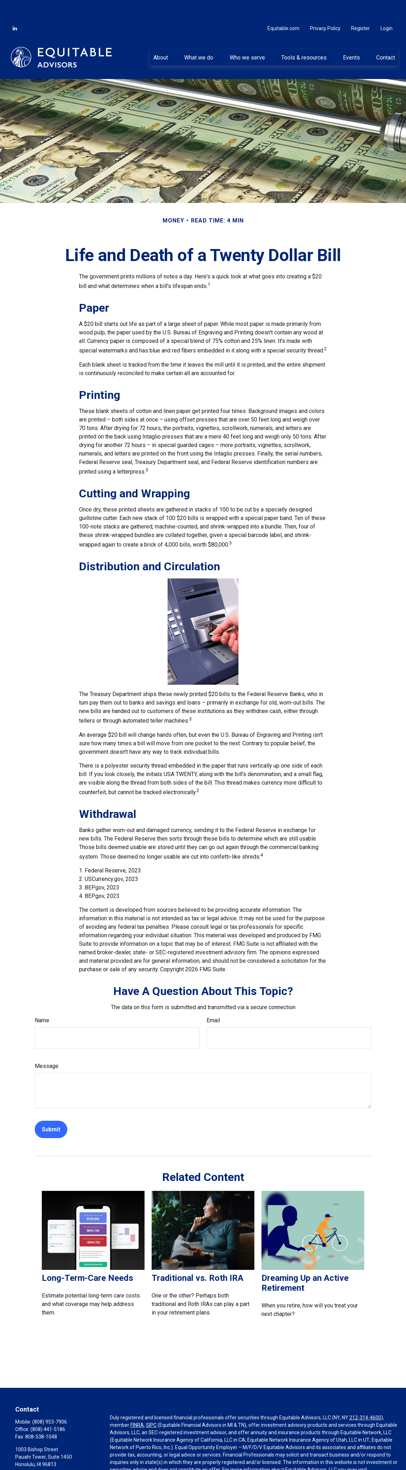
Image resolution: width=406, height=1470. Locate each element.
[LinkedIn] (15, 7)
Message (46, 1044)
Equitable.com (283, 7)
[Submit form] (51, 1108)
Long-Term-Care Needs (87, 1257)
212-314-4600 (365, 1396)
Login (386, 7)
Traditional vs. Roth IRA (197, 1257)
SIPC (151, 1404)
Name (42, 999)
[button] (160, 35)
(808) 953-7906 (49, 1400)
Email (213, 999)
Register (360, 7)
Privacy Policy (325, 7)
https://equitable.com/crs (138, 1456)
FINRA (137, 1404)
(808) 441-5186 (47, 1408)
